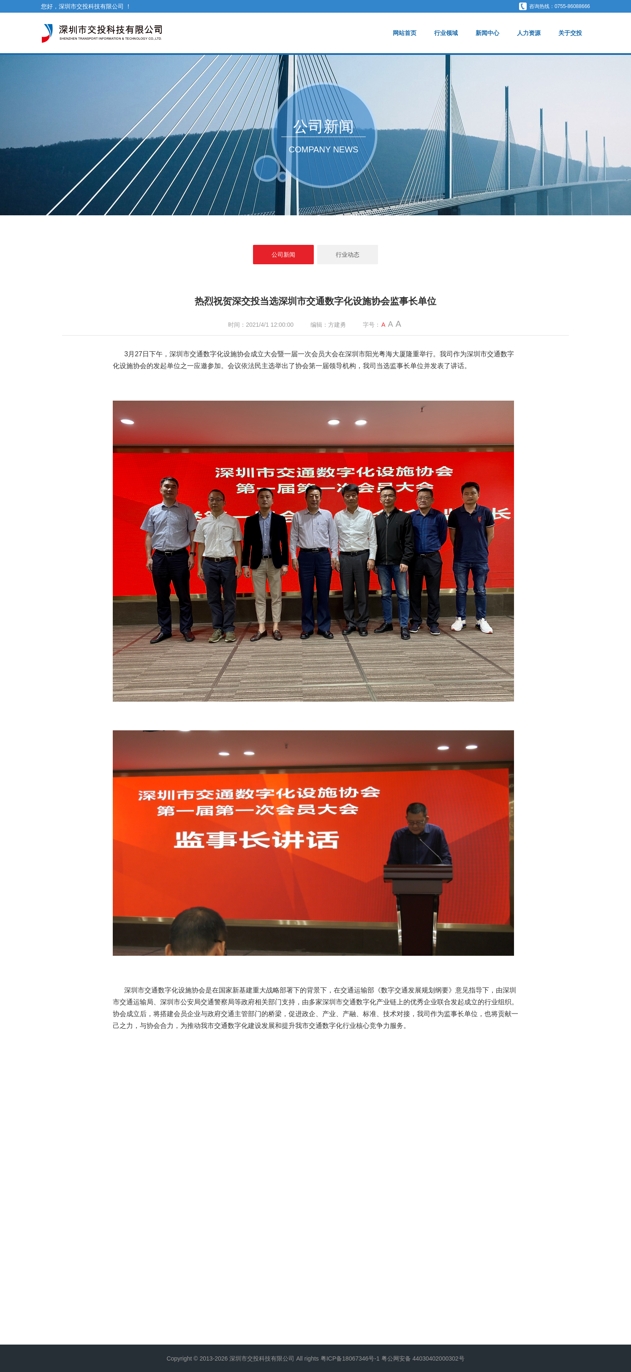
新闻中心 (487, 33)
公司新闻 (283, 254)
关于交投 (570, 33)
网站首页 (404, 33)
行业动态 (347, 254)
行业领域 (446, 33)
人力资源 (529, 33)
